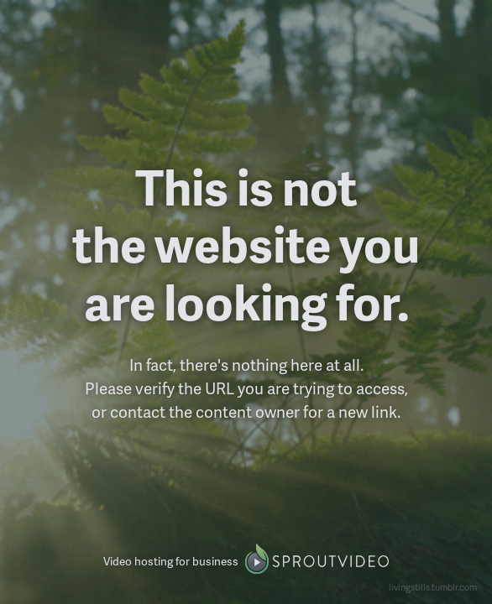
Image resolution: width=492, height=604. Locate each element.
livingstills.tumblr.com (433, 587)
